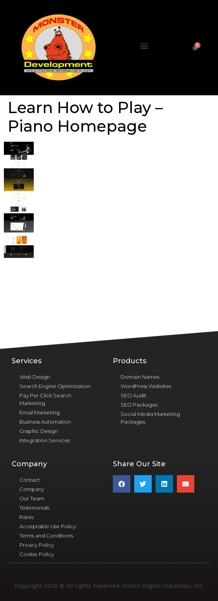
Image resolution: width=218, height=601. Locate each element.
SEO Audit (133, 395)
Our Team (31, 498)
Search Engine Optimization (54, 386)
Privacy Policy (36, 545)
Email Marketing (39, 412)
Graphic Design (38, 431)
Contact (29, 480)
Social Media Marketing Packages (150, 418)
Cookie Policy (36, 554)
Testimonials (34, 508)
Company (31, 489)
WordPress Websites (146, 386)
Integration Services (44, 440)
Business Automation (45, 422)
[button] (144, 45)
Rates (26, 517)
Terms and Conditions (46, 535)
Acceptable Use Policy (47, 526)
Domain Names (140, 377)
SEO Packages (139, 405)
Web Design (34, 377)
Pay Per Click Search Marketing (45, 399)
